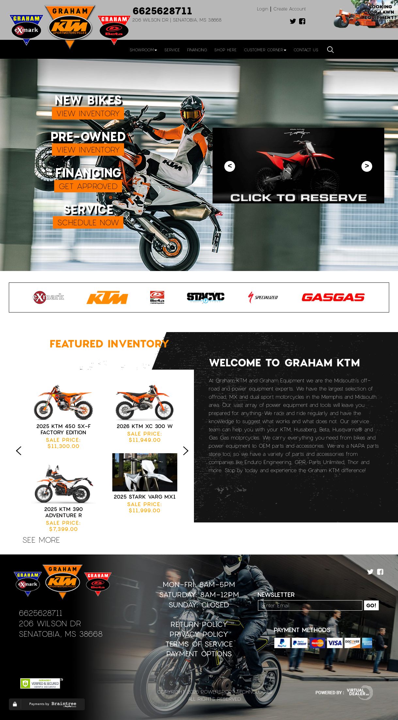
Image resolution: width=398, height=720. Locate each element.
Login (262, 8)
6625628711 (162, 10)
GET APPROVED (88, 186)
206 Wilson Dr (50, 623)
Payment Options (199, 653)
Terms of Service (199, 643)
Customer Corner (265, 49)
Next (187, 457)
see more (41, 539)
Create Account (289, 8)
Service (172, 49)
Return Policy (199, 624)
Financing (197, 49)
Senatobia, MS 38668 (61, 633)
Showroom (143, 49)
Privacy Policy (198, 634)
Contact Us (306, 49)
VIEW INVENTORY (88, 113)
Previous (20, 457)
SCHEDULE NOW (88, 222)
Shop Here (225, 49)
